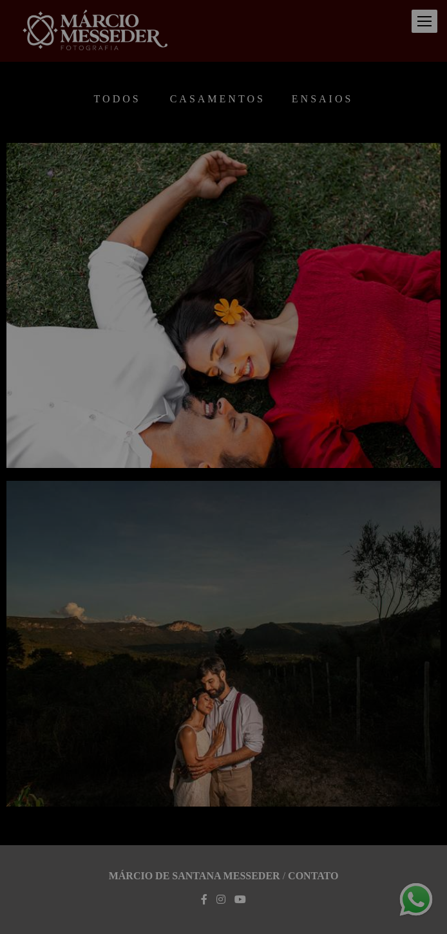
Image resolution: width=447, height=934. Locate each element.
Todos (117, 99)
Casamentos (217, 99)
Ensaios (323, 99)
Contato (313, 876)
